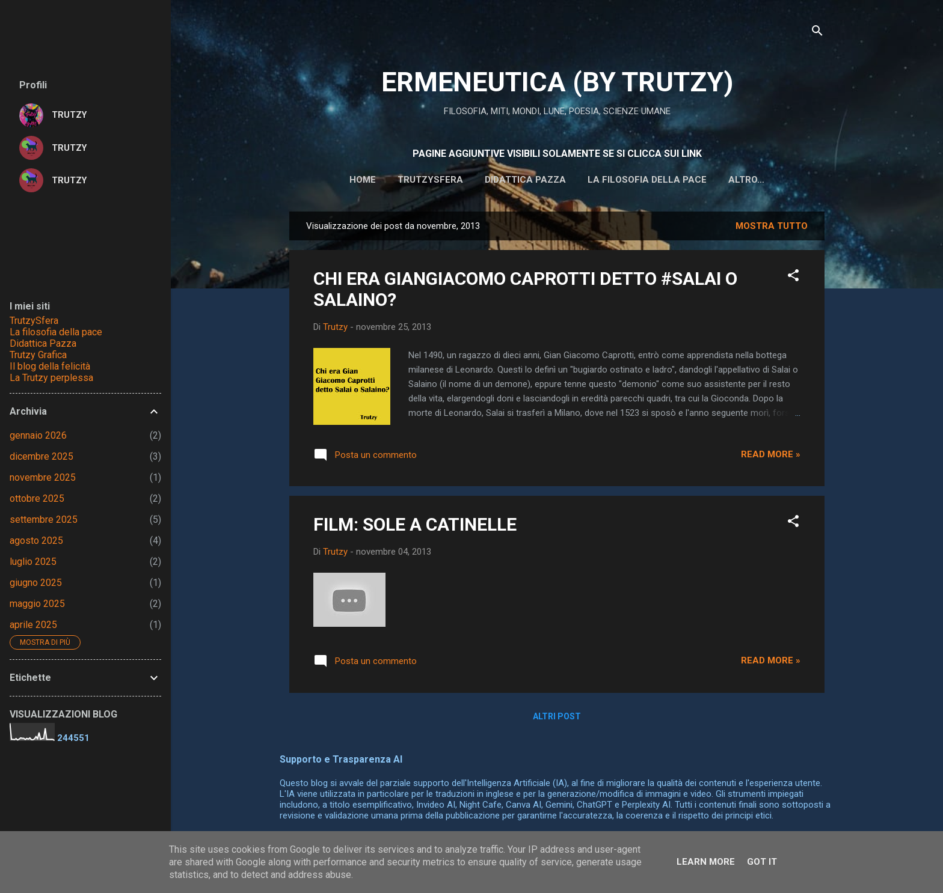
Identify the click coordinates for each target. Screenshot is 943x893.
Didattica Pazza (43, 343)
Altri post (557, 719)
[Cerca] (817, 32)
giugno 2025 (36, 582)
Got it (762, 861)
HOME (326, 179)
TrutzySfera (34, 320)
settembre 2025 (44, 519)
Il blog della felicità (50, 366)
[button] (793, 279)
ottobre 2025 (37, 498)
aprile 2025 (33, 624)
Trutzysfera (393, 179)
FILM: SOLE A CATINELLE (415, 526)
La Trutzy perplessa (51, 377)
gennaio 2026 (38, 435)
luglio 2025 (33, 561)
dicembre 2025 (41, 456)
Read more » (770, 456)
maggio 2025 (37, 603)
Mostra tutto (772, 228)
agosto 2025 (36, 540)
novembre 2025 (43, 477)
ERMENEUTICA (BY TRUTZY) (557, 82)
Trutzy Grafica (38, 355)
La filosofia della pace (610, 179)
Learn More (706, 861)
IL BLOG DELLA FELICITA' (747, 179)
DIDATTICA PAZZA (488, 179)
